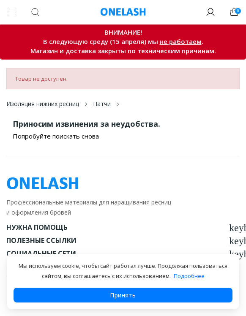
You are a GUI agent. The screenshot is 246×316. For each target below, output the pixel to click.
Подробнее (189, 276)
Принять (123, 295)
